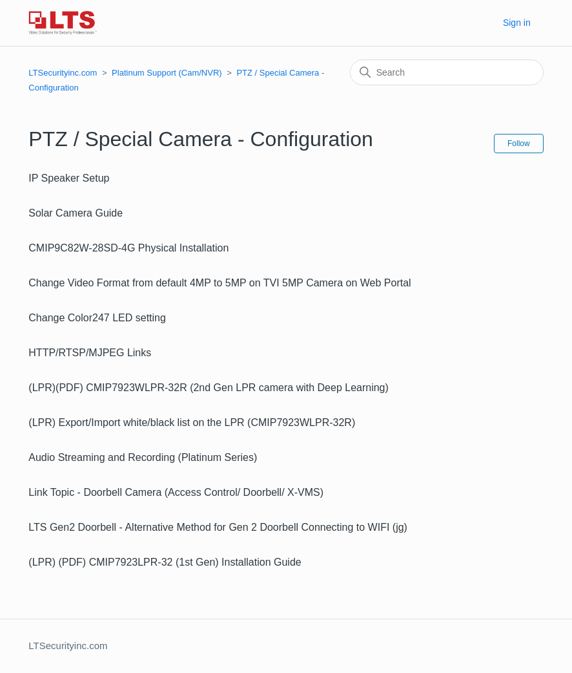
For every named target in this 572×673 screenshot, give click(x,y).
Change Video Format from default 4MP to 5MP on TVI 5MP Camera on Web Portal (219, 282)
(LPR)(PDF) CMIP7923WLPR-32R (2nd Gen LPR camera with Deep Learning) (208, 387)
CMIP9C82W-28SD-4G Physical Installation (128, 247)
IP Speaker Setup (68, 178)
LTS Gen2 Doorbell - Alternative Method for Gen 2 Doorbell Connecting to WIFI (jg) (217, 527)
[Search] (447, 72)
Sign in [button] (517, 22)
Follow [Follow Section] (518, 143)
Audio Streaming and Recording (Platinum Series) (142, 457)
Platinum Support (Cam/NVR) (167, 73)
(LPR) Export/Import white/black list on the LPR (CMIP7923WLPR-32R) (191, 422)
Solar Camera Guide (75, 213)
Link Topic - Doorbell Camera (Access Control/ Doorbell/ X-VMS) (175, 492)
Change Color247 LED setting (97, 317)
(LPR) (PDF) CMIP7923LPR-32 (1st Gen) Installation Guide (164, 562)
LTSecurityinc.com (62, 73)
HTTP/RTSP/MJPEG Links (89, 352)
